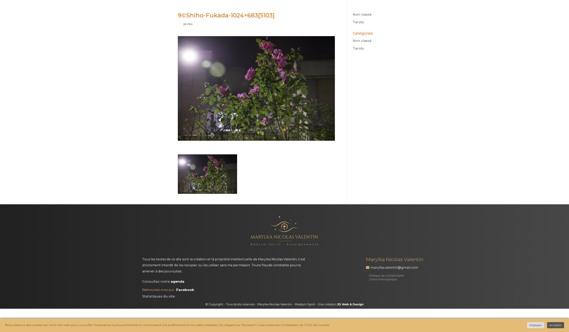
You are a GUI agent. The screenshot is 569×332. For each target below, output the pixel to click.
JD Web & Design (350, 304)
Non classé (362, 14)
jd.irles (188, 24)
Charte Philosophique (383, 279)
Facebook (185, 290)
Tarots (358, 22)
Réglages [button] (535, 325)
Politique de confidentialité (386, 275)
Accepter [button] (555, 325)
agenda (177, 281)
